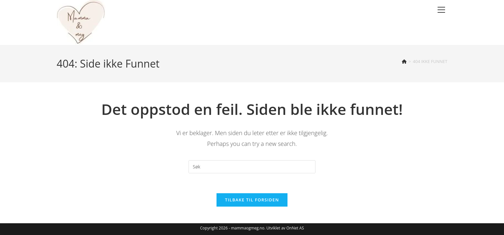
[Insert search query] (252, 166)
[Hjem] (404, 61)
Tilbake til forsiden (252, 200)
